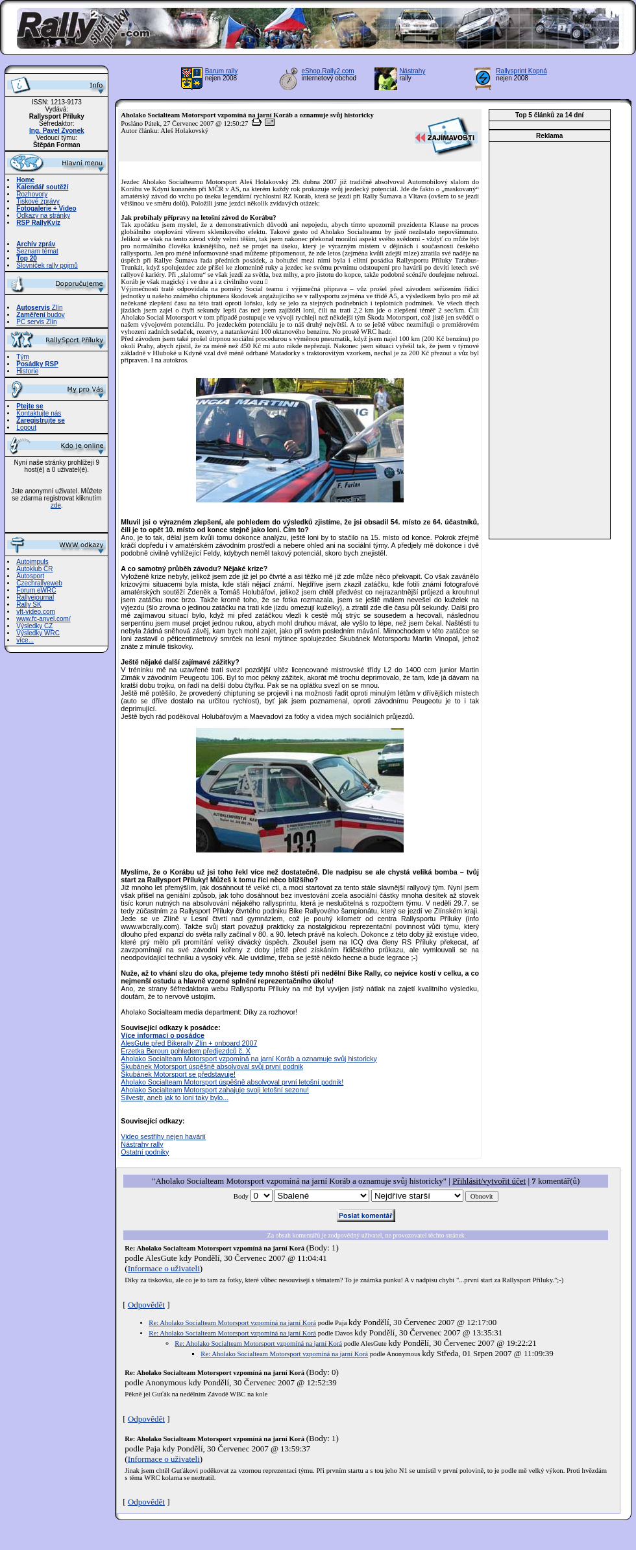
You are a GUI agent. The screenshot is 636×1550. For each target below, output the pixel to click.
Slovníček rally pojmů (46, 265)
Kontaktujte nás (38, 413)
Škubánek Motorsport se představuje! (178, 1074)
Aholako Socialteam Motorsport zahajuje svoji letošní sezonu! (215, 1090)
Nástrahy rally (142, 1144)
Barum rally (221, 71)
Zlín (39, 307)
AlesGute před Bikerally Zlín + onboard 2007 (189, 1043)
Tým (22, 356)
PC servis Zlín (36, 321)
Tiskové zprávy (37, 201)
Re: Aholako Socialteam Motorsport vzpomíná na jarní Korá (232, 1322)
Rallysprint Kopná (521, 71)
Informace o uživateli (164, 1268)
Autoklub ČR (34, 568)
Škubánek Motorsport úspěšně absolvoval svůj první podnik (212, 1066)
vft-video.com (35, 611)
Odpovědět (146, 1304)
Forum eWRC (36, 590)
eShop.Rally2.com (328, 71)
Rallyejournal (35, 597)
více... (25, 640)
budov (40, 314)
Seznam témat (37, 251)
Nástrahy (412, 71)
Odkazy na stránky (43, 215)
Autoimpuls (32, 561)
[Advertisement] (550, 340)
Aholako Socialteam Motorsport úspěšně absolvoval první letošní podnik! (232, 1082)
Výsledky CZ (34, 625)
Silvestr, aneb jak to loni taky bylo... (174, 1097)
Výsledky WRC (38, 633)
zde (56, 505)
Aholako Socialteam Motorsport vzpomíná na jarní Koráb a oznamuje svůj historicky (248, 1059)
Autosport (30, 576)
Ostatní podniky (145, 1152)
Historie (27, 371)
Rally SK (28, 604)
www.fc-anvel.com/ (43, 618)
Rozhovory (31, 194)
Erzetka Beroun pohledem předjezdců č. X (186, 1051)
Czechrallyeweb (39, 583)
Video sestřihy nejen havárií (163, 1136)
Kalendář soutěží (42, 187)
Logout (26, 427)
